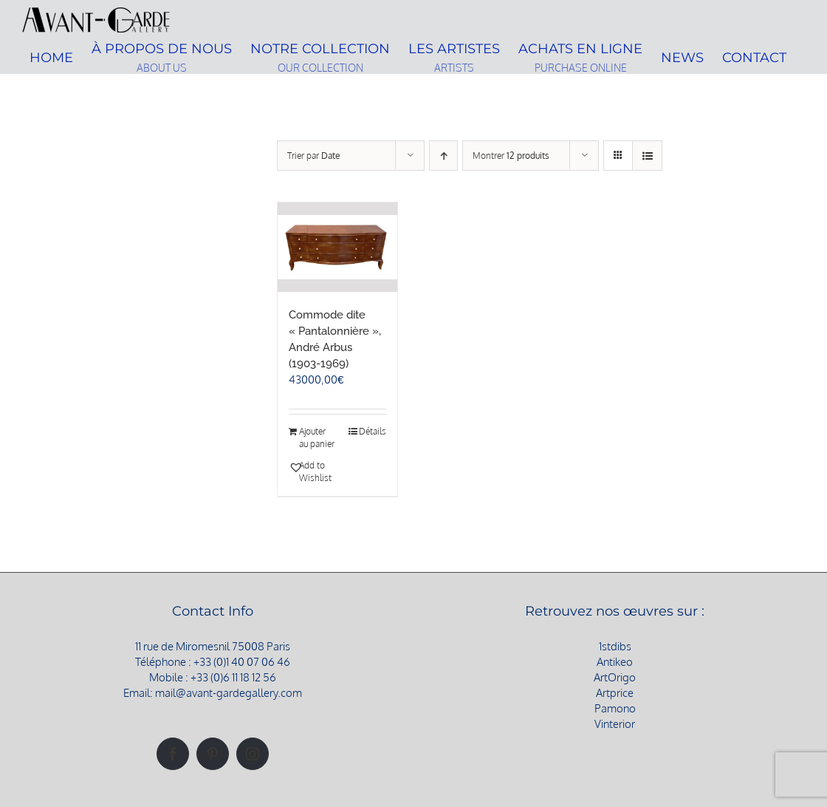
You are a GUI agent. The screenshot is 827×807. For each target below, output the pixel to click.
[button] (313, 472)
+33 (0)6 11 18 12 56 (233, 677)
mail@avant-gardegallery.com (228, 693)
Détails (372, 431)
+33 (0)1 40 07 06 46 (241, 662)
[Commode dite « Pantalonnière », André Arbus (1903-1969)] (337, 247)
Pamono (615, 708)
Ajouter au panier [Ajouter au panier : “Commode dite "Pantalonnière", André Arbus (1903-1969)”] (316, 437)
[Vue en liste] (647, 155)
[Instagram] (252, 754)
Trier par (313, 155)
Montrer (511, 155)
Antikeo (615, 662)
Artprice (615, 693)
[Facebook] (173, 754)
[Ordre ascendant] (443, 155)
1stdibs (615, 646)
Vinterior (614, 724)
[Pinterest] (212, 754)
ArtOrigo (615, 677)
